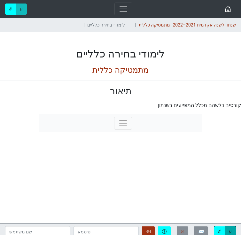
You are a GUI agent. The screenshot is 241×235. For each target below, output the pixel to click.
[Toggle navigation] (123, 9)
